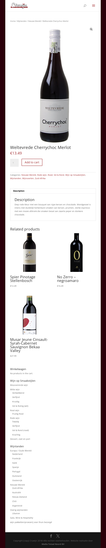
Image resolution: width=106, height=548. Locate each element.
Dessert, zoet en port (20, 439)
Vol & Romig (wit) (20, 406)
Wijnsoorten (28, 178)
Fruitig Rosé (18, 413)
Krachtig (16, 434)
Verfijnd (16, 397)
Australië (16, 492)
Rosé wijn (14, 410)
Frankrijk (16, 458)
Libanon (16, 513)
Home (12, 21)
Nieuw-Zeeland (19, 497)
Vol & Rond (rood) (20, 430)
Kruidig (15, 401)
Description (18, 190)
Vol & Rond (59, 175)
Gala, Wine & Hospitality (21, 517)
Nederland (17, 454)
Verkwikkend (18, 393)
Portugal (16, 471)
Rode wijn (42, 175)
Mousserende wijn (19, 385)
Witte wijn (15, 389)
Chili (14, 501)
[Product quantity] (14, 163)
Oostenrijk (17, 480)
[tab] (53, 190)
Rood (50, 175)
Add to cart (32, 162)
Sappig (15, 421)
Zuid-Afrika (40, 178)
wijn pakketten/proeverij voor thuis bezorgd (31, 522)
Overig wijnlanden (19, 510)
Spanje (15, 467)
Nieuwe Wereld (34, 21)
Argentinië (17, 505)
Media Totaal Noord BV (53, 544)
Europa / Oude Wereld (21, 450)
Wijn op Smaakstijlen (75, 175)
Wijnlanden (22, 21)
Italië (14, 463)
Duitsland (17, 476)
